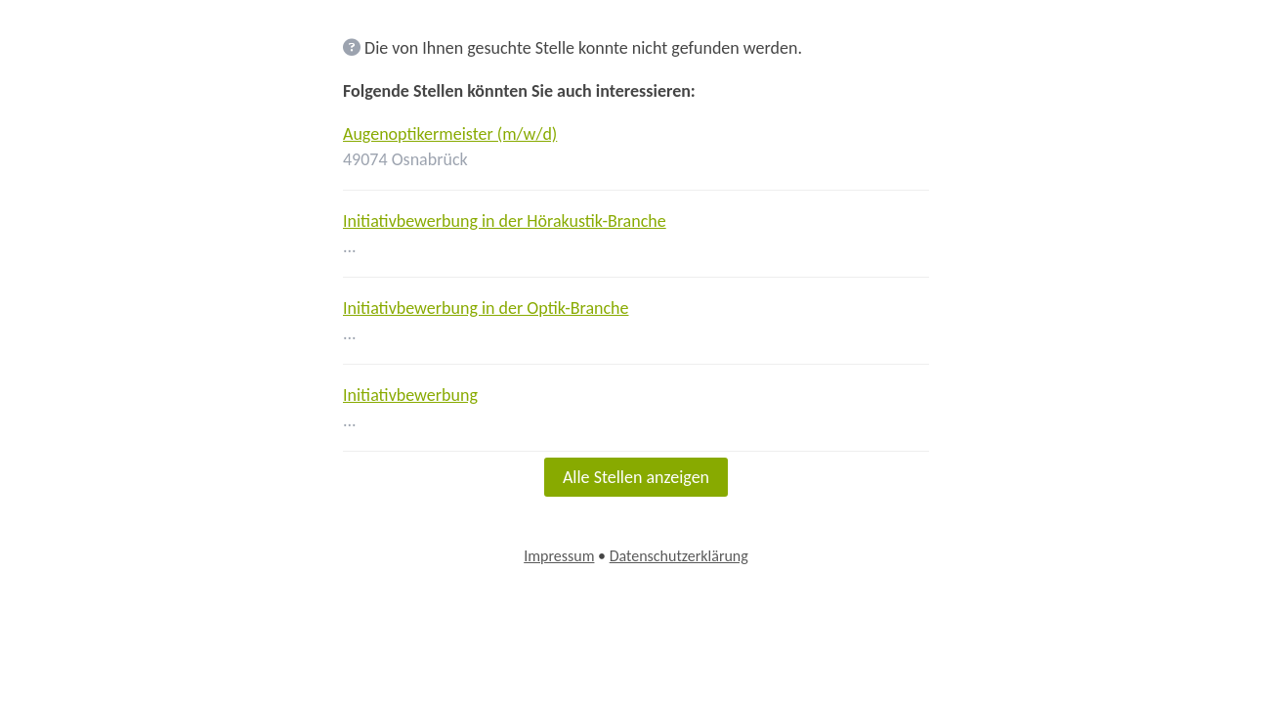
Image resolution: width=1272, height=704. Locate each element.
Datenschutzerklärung (679, 556)
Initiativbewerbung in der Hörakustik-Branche (504, 221)
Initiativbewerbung (410, 395)
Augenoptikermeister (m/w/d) (450, 134)
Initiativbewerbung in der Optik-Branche (486, 308)
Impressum (559, 556)
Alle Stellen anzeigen (636, 477)
